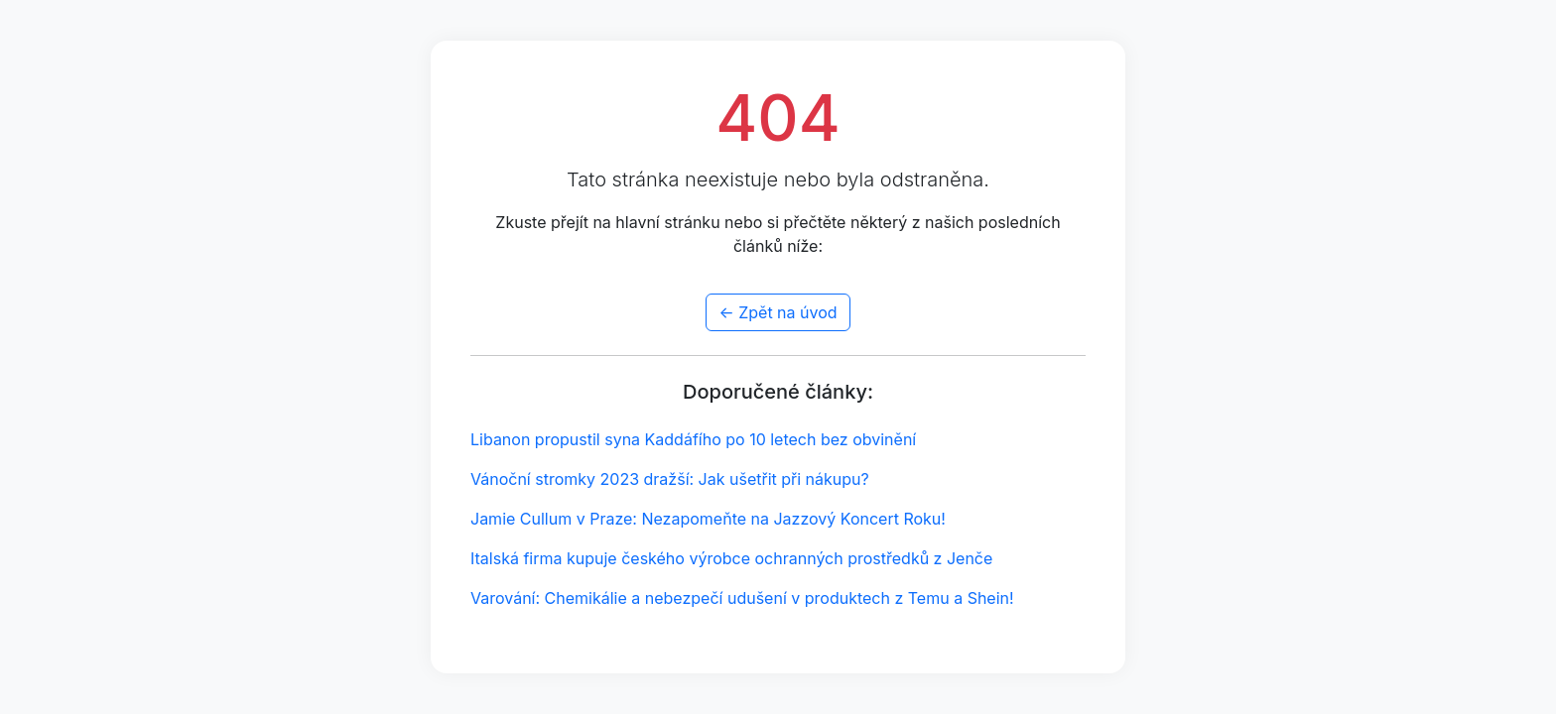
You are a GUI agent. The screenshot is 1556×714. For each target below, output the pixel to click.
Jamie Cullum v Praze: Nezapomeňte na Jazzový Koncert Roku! (708, 519)
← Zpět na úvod (777, 312)
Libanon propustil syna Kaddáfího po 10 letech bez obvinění (693, 439)
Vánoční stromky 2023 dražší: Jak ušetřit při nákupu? (669, 479)
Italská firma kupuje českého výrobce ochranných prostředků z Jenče (731, 558)
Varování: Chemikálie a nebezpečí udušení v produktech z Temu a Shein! (742, 598)
